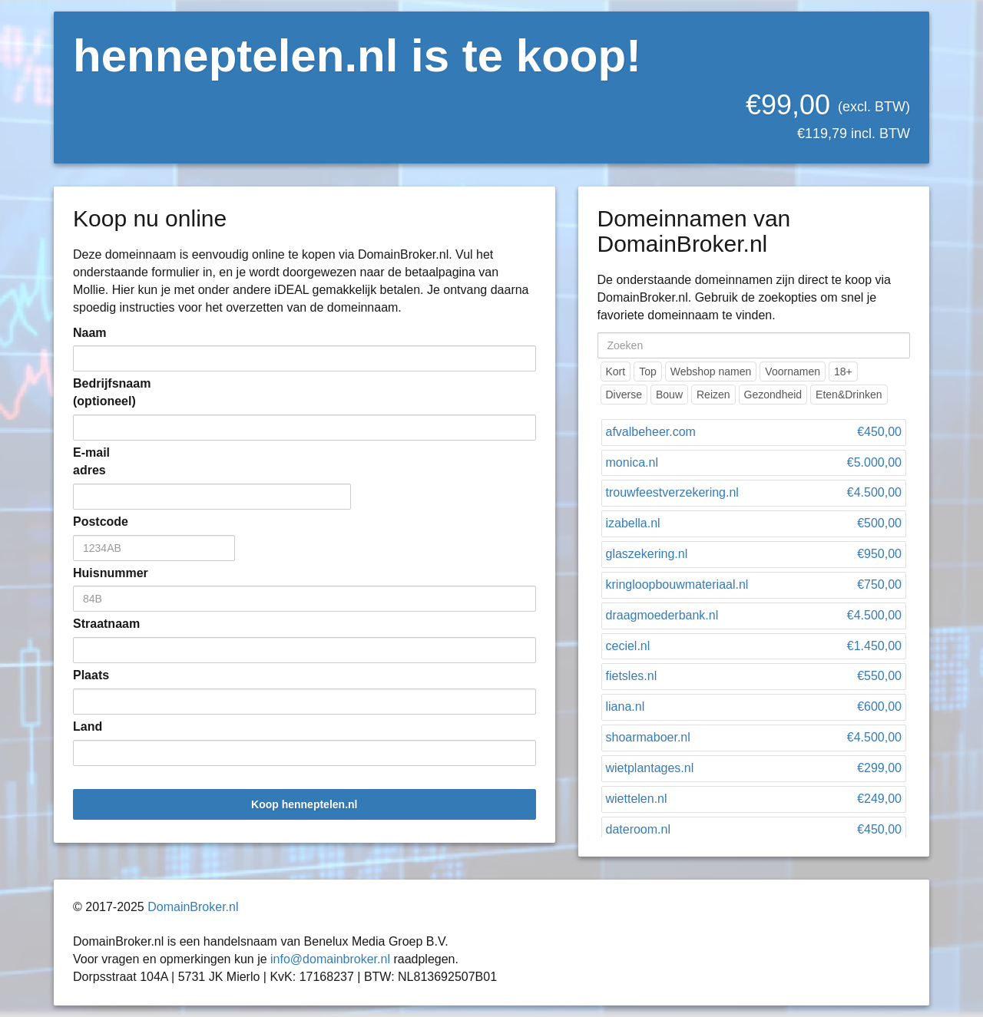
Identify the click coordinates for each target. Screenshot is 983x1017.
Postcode (96, 521)
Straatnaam (96, 623)
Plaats (91, 675)
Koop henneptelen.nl (304, 804)
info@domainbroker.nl (330, 959)
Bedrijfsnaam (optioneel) (96, 392)
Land (87, 726)
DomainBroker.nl (192, 906)
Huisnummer (96, 572)
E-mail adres (91, 461)
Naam (90, 332)
